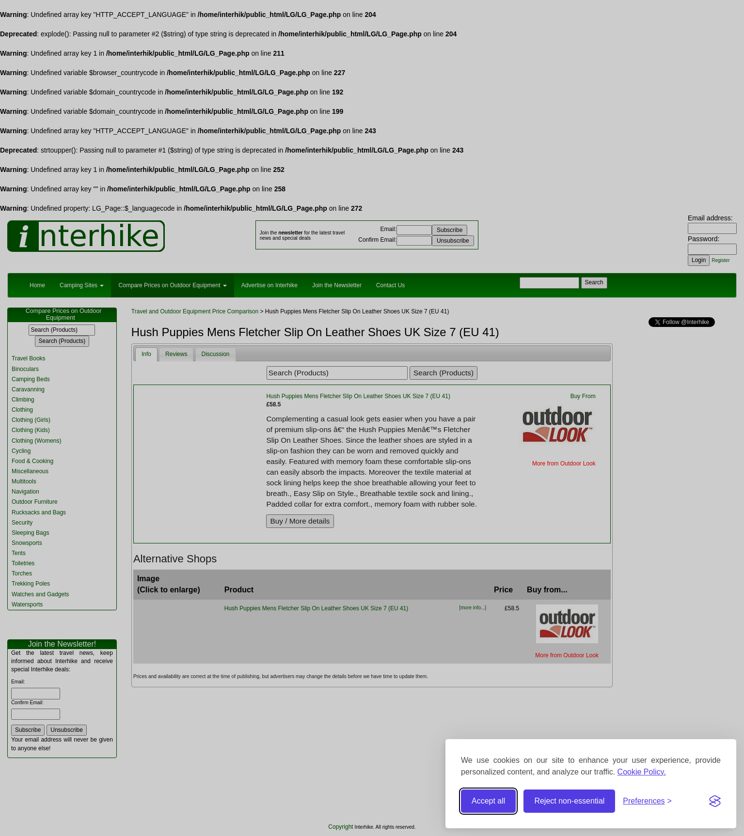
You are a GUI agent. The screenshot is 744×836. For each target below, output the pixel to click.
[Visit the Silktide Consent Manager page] (715, 801)
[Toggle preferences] (647, 801)
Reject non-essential (569, 801)
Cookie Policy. (641, 772)
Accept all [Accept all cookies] (488, 801)
